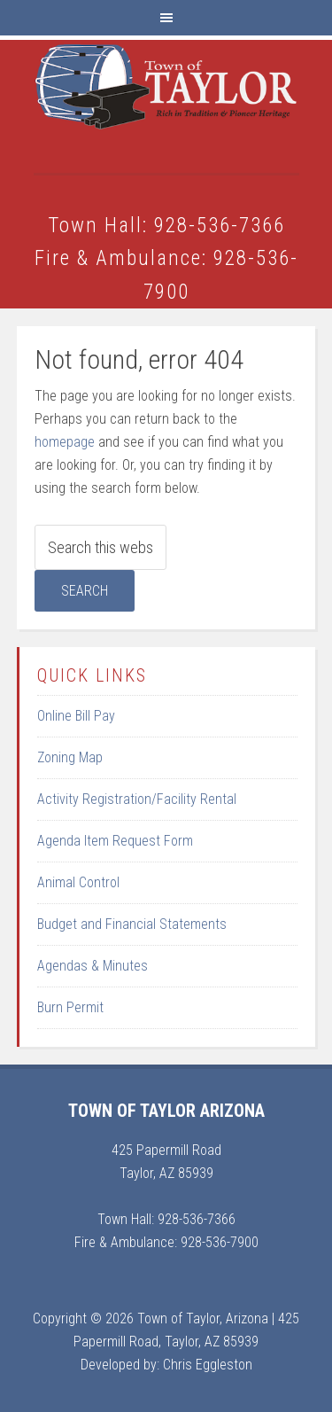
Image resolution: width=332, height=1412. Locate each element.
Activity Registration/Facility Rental (136, 799)
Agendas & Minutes (92, 965)
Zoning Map (70, 757)
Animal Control (78, 882)
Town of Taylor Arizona (166, 106)
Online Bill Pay (76, 715)
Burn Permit (70, 1007)
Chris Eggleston (207, 1364)
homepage (65, 441)
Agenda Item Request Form (115, 840)
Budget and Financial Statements (132, 924)
